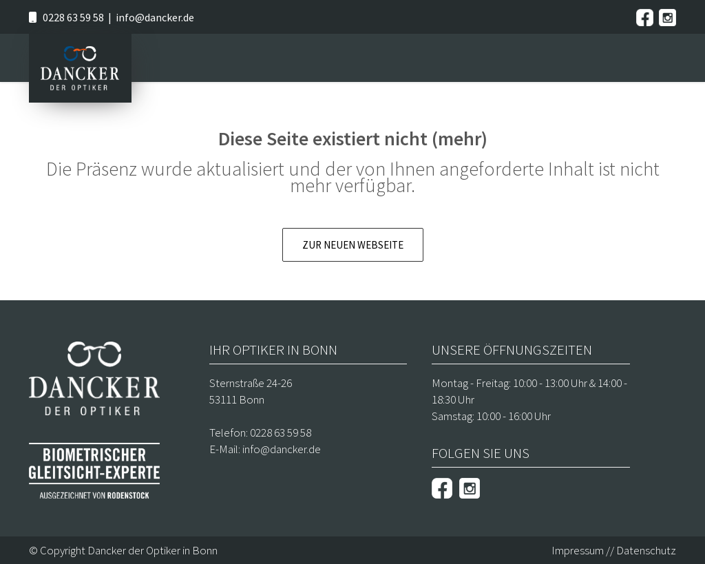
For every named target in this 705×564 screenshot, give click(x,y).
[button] (30, 533)
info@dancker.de (155, 17)
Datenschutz (646, 550)
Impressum (577, 550)
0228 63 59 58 (73, 17)
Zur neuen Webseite (352, 244)
